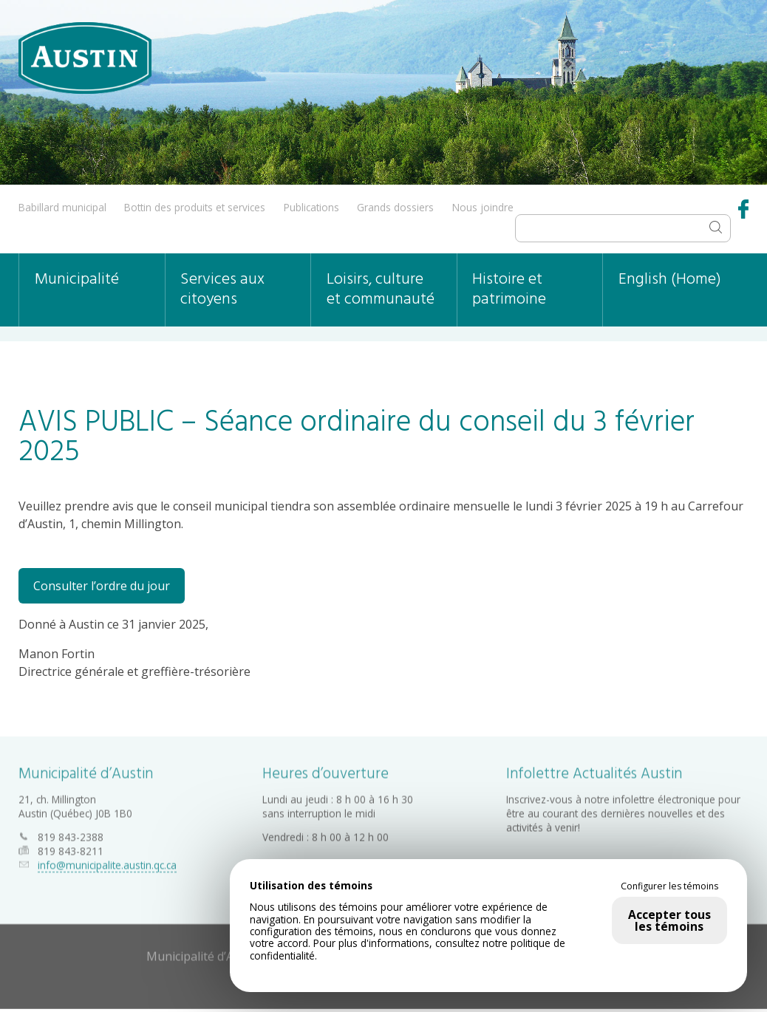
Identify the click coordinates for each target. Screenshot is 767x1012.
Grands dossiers (395, 207)
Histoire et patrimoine (509, 289)
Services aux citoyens (222, 289)
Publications (311, 207)
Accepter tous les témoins (669, 920)
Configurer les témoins (669, 886)
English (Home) (669, 280)
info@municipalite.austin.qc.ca (107, 861)
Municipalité (77, 280)
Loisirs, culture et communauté (380, 289)
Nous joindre (483, 207)
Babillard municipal (62, 207)
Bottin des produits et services (194, 207)
